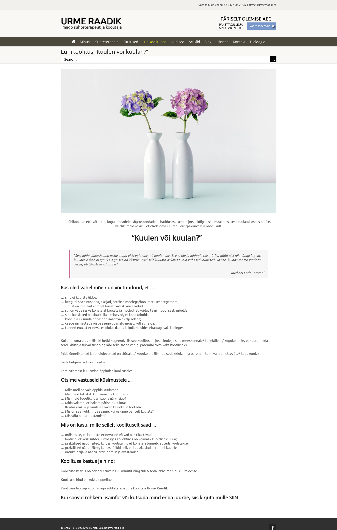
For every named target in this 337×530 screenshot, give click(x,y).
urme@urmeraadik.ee (262, 4)
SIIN (233, 497)
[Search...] (165, 59)
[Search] (273, 59)
